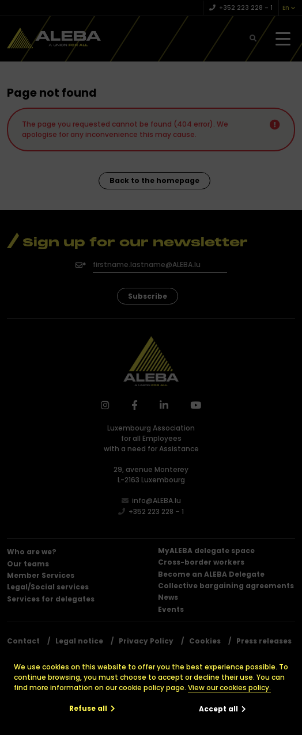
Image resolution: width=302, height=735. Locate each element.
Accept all (218, 709)
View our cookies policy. (229, 687)
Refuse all (88, 708)
